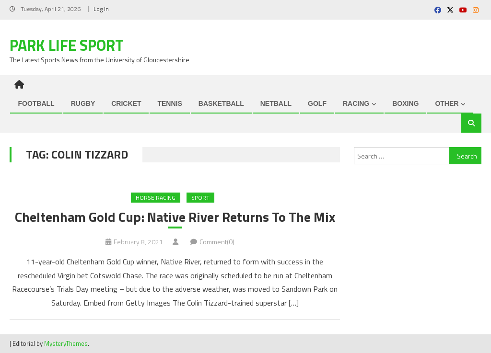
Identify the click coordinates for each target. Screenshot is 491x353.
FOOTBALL (36, 103)
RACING (356, 103)
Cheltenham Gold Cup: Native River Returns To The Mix (175, 217)
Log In (101, 8)
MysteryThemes (66, 343)
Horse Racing (155, 197)
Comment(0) (216, 242)
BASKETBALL (221, 103)
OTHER (446, 103)
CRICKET (126, 103)
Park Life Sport (67, 45)
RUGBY (83, 103)
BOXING (405, 103)
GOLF (317, 103)
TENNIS (169, 103)
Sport (200, 197)
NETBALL (276, 103)
